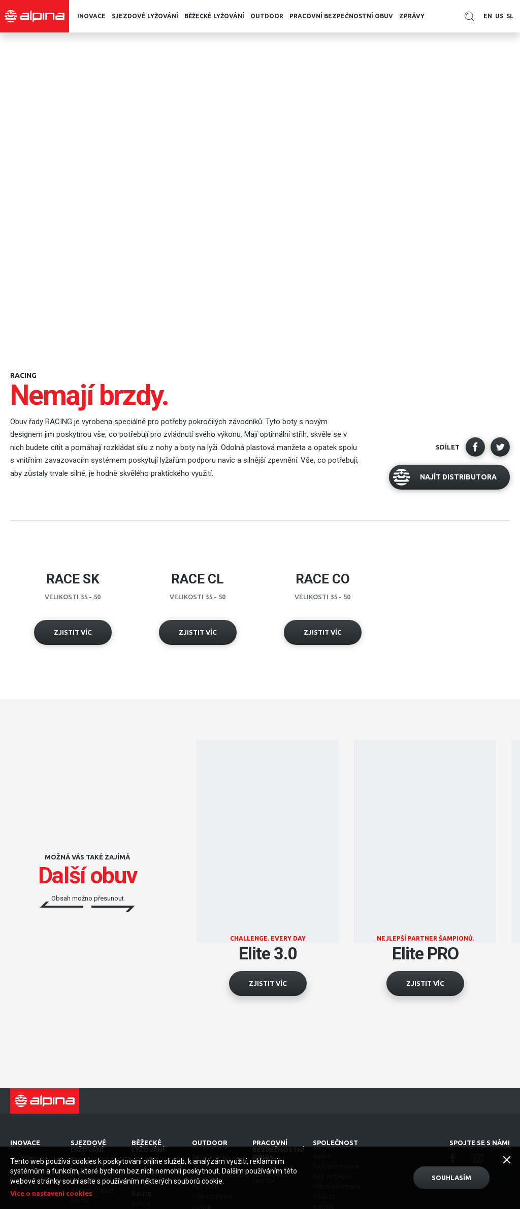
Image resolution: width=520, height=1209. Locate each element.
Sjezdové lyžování (145, 16)
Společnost (335, 1142)
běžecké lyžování (214, 16)
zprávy (412, 16)
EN (487, 16)
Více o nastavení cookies (51, 1193)
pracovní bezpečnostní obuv (341, 16)
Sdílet (448, 447)
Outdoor (266, 16)
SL (509, 16)
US (499, 16)
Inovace (91, 16)
